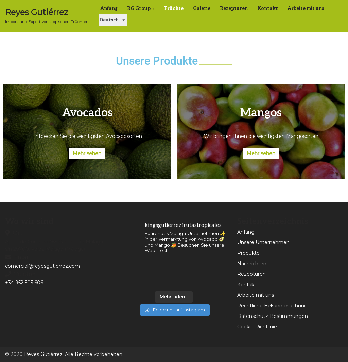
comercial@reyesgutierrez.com (42, 266)
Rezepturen (234, 8)
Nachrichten (251, 263)
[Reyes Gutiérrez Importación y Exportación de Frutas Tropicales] (47, 15)
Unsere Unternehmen (263, 242)
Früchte (174, 8)
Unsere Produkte (157, 60)
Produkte (248, 253)
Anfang (109, 8)
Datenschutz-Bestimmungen (272, 316)
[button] (153, 8)
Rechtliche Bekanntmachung (272, 306)
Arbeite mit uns (306, 8)
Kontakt (267, 8)
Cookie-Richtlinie (257, 327)
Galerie (201, 8)
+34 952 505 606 (24, 282)
